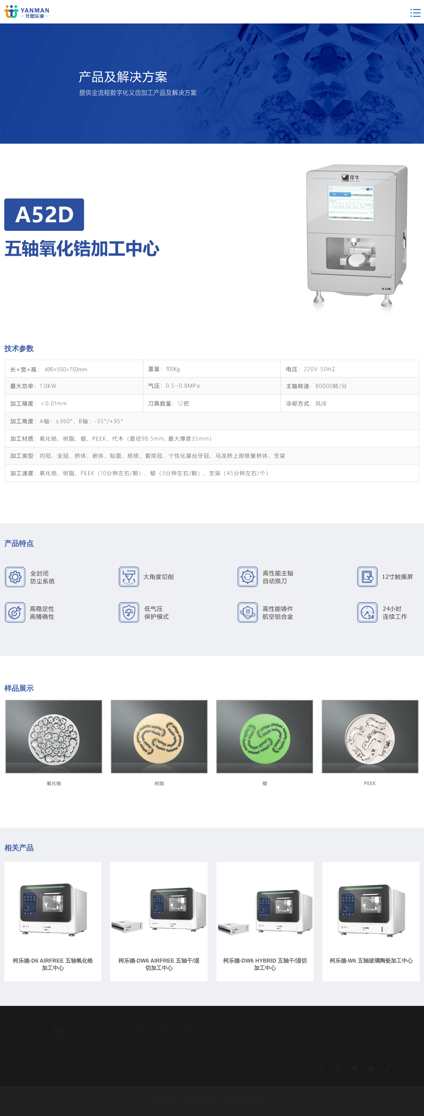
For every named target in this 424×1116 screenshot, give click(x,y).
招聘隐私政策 (368, 1026)
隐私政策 (338, 1026)
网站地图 (312, 1026)
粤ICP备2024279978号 (259, 1101)
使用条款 (287, 1026)
